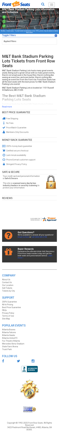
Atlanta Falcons (9, 332)
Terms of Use (8, 316)
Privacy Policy (8, 313)
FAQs (4, 310)
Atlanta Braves (8, 329)
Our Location (7, 285)
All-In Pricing (7, 304)
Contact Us (7, 282)
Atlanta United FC (10, 338)
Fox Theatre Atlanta (11, 341)
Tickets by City (8, 291)
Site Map (6, 319)
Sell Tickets (7, 288)
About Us (6, 279)
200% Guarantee (9, 302)
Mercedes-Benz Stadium (13, 344)
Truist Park (7, 349)
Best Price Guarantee (16, 112)
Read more (7, 107)
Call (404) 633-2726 (39, 237)
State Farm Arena (10, 346)
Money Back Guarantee (17, 139)
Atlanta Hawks (8, 335)
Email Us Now (23, 237)
